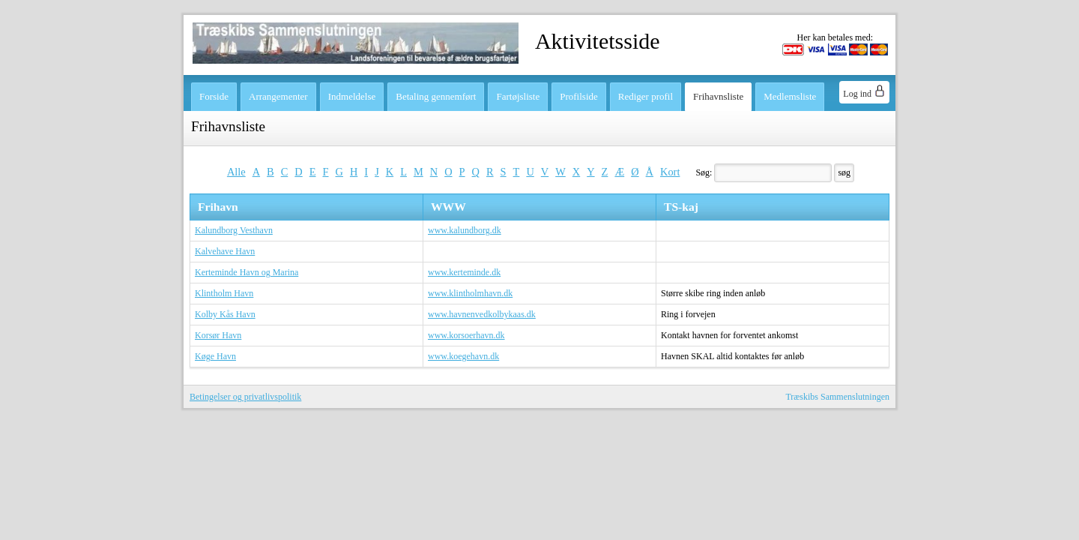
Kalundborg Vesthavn (234, 230)
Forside (214, 96)
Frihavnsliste (718, 96)
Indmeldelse (352, 96)
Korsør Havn (218, 335)
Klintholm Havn (224, 293)
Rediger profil (645, 96)
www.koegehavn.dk (463, 356)
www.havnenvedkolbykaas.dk (482, 314)
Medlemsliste (790, 96)
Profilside (579, 96)
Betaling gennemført (436, 96)
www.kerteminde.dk (464, 272)
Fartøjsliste (518, 96)
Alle (236, 172)
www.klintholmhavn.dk (470, 293)
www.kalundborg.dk (464, 230)
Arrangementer (278, 96)
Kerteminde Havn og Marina (246, 272)
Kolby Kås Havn (225, 314)
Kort (670, 172)
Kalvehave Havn (225, 251)
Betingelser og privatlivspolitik (245, 397)
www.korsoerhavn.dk (466, 335)
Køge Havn (215, 356)
